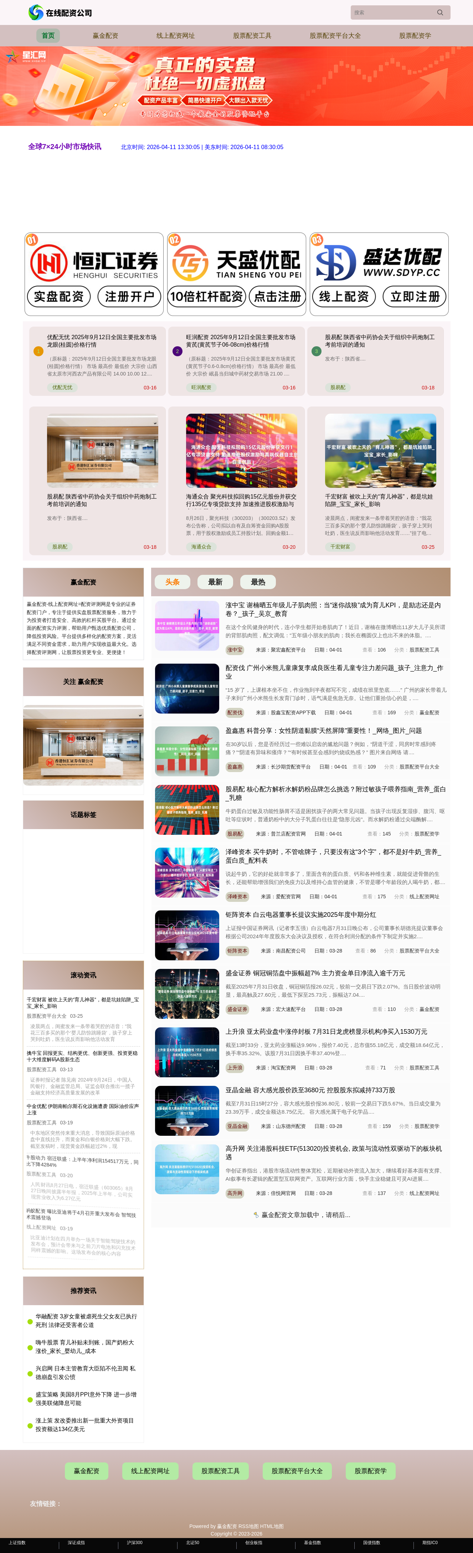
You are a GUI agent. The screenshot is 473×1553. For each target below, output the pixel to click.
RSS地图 (248, 1526)
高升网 (234, 1193)
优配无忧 (62, 387)
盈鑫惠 (234, 767)
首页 (48, 35)
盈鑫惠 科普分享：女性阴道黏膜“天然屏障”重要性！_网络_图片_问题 (324, 730)
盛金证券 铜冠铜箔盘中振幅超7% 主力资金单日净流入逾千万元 (315, 973)
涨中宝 (234, 650)
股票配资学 (415, 35)
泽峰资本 (237, 896)
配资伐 (234, 712)
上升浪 (234, 1068)
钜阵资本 (237, 951)
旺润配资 (201, 387)
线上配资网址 (175, 35)
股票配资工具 (252, 35)
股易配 (337, 387)
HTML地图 (272, 1526)
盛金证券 (237, 1009)
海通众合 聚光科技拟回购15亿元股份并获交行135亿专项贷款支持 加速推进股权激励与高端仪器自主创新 (241, 504)
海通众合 (201, 547)
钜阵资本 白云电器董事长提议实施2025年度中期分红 (301, 914)
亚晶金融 (237, 1126)
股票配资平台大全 (335, 35)
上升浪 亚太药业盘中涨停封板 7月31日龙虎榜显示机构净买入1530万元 (326, 1031)
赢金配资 (105, 35)
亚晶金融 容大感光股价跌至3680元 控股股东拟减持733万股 (310, 1090)
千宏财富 (340, 547)
